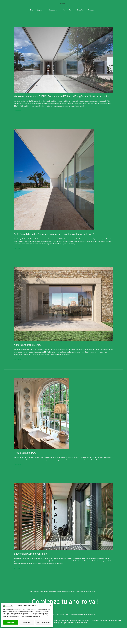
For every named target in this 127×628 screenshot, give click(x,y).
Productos (55, 10)
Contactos (91, 10)
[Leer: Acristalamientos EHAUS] (63, 304)
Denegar (26, 622)
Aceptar (10, 622)
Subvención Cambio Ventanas (31, 553)
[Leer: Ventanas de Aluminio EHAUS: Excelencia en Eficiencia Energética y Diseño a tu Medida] (63, 59)
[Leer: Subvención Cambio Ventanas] (63, 516)
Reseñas (79, 10)
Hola (32, 10)
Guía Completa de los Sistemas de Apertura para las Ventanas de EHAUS (55, 234)
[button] (50, 606)
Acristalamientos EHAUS (28, 344)
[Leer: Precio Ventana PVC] (41, 413)
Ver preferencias (43, 622)
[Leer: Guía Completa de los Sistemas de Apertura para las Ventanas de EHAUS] (54, 180)
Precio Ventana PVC (25, 452)
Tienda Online (68, 10)
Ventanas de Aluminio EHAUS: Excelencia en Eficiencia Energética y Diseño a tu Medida (63, 96)
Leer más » (17, 110)
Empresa (42, 10)
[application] (45, 10)
